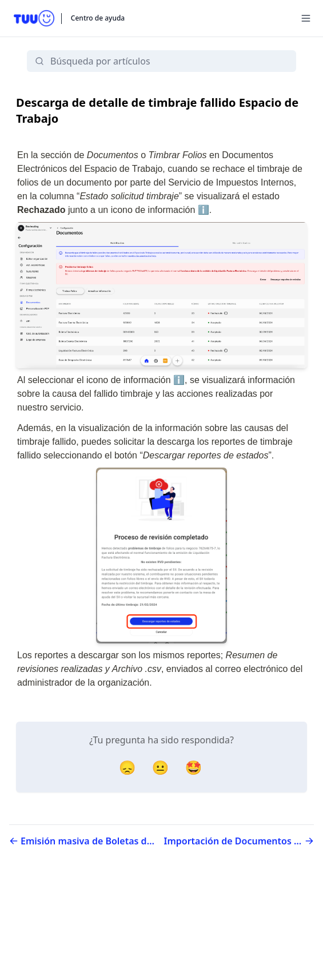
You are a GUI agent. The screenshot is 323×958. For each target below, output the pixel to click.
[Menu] (306, 18)
